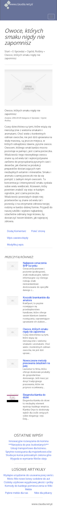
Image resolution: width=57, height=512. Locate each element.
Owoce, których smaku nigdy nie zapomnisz (35, 330)
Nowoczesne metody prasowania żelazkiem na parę (36, 363)
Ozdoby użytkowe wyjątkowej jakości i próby (28, 482)
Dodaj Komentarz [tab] (16, 231)
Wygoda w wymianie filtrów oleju (28, 458)
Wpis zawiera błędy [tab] (17, 237)
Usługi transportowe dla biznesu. (29, 448)
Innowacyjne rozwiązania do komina (28, 441)
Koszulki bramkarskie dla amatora (36, 299)
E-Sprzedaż (18, 51)
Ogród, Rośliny (35, 51)
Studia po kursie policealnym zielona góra (28, 455)
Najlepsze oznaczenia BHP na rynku (35, 264)
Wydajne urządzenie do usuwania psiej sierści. (28, 475)
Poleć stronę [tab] (38, 231)
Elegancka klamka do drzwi (34, 396)
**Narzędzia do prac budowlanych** (29, 444)
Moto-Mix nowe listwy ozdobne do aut (28, 478)
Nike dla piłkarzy (43, 492)
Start (7, 51)
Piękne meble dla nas (16, 492)
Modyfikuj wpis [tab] (15, 244)
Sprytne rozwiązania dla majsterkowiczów (28, 451)
